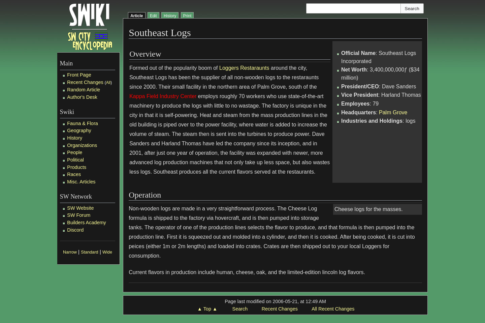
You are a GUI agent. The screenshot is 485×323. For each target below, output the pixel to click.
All (108, 82)
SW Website (80, 208)
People (74, 152)
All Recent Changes (333, 309)
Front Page (79, 75)
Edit (153, 15)
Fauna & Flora (82, 123)
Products (76, 167)
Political (75, 160)
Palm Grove (393, 112)
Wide (107, 252)
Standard (89, 252)
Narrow (70, 252)
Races (74, 174)
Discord (75, 230)
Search (240, 309)
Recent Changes (85, 82)
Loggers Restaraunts (244, 68)
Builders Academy (86, 222)
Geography (79, 130)
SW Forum (78, 215)
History (74, 138)
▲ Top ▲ (207, 309)
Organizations (82, 145)
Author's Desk (82, 97)
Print (187, 15)
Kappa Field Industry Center (162, 96)
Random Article (83, 89)
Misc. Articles (81, 181)
